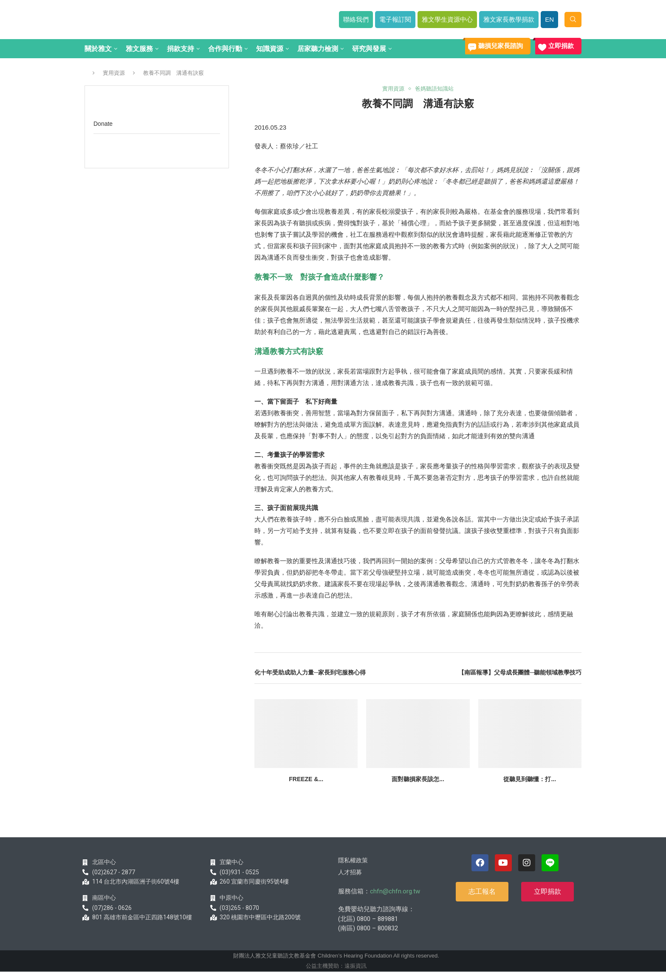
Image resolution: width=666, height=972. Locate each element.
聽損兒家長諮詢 (500, 45)
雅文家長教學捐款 (508, 19)
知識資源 (269, 48)
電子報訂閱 (395, 19)
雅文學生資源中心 (447, 19)
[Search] (572, 19)
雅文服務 (139, 48)
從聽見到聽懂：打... (529, 779)
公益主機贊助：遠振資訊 (336, 966)
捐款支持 (180, 48)
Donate (103, 123)
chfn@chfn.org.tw (395, 891)
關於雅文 (98, 48)
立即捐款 (561, 45)
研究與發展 (369, 48)
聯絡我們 (356, 19)
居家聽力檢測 (317, 48)
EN (549, 19)
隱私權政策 (353, 860)
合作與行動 (225, 48)
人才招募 (350, 872)
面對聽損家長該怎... (418, 779)
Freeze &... (306, 779)
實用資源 (114, 73)
